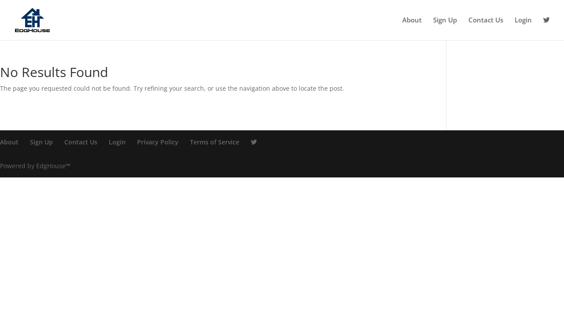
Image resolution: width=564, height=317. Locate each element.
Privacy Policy (157, 142)
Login (523, 20)
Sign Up (445, 20)
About (412, 20)
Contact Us (485, 20)
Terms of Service (214, 142)
